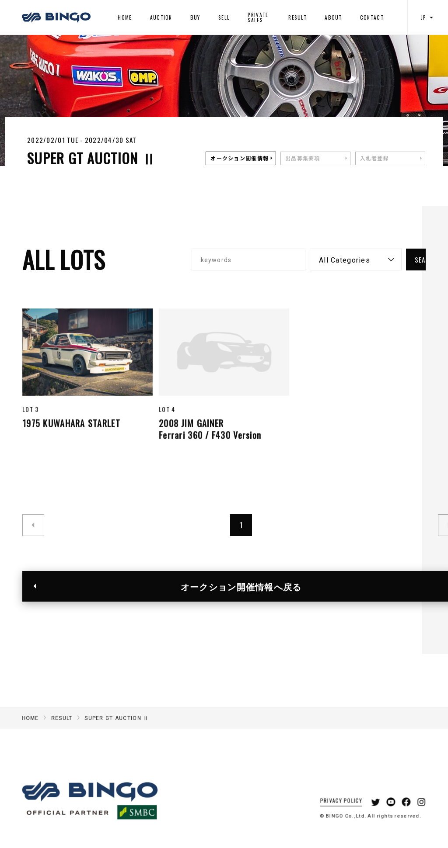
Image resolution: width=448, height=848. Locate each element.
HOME (125, 17)
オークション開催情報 (239, 158)
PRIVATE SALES (258, 17)
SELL (224, 17)
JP (428, 17)
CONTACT (372, 17)
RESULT (297, 17)
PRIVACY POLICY (334, 811)
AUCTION (161, 17)
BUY (195, 17)
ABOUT (333, 17)
